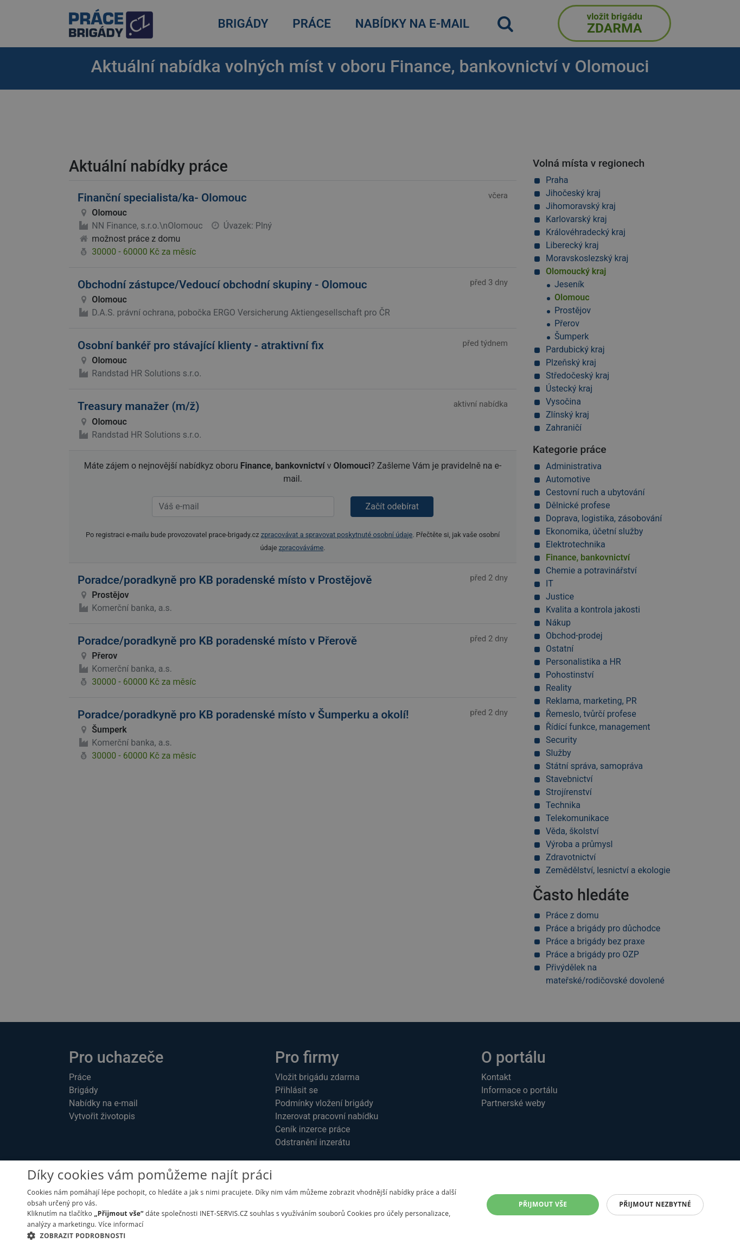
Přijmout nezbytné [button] (655, 1204)
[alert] (370, 624)
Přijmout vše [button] (543, 1204)
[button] (248, 1235)
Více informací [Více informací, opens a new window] (120, 1224)
